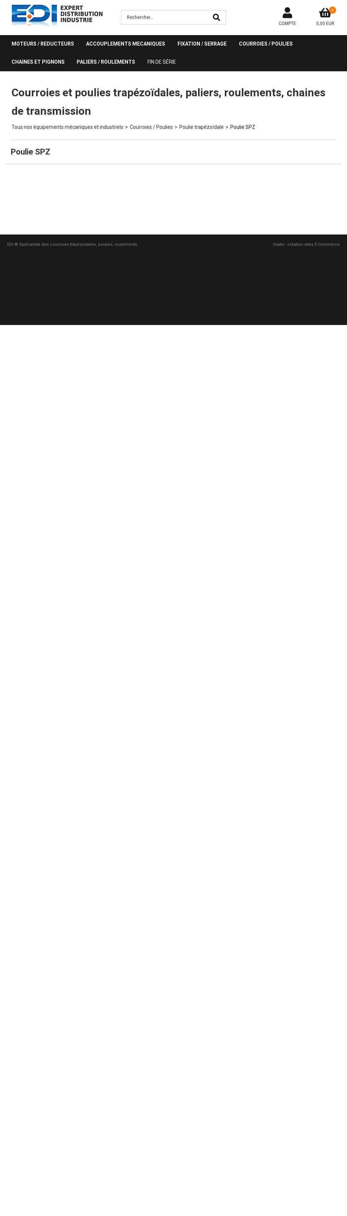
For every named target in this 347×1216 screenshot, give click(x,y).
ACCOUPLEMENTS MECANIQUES (125, 44)
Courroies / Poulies (151, 127)
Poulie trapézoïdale (201, 127)
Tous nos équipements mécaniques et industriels (67, 127)
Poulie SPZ (242, 127)
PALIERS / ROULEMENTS (106, 62)
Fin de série (161, 62)
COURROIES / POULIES (266, 44)
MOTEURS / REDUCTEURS (43, 44)
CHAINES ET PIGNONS (38, 62)
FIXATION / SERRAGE (202, 44)
